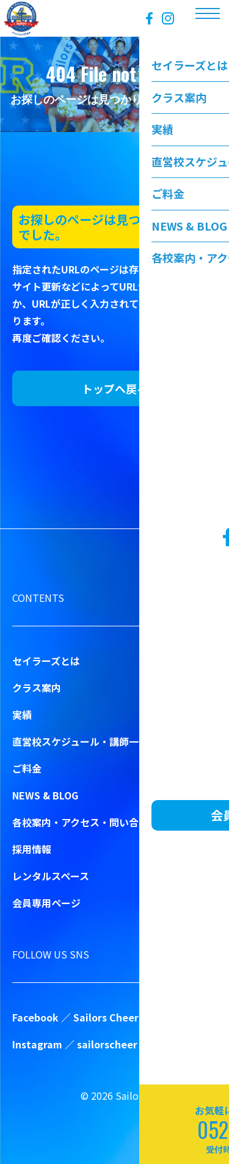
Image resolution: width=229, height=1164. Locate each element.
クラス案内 (36, 687)
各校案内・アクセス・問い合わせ (85, 822)
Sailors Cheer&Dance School (142, 1017)
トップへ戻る (115, 388)
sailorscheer (107, 1044)
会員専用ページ (46, 902)
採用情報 (31, 849)
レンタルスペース (50, 876)
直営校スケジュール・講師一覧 (80, 741)
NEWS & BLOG (45, 795)
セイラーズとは (46, 660)
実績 (22, 714)
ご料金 (27, 768)
